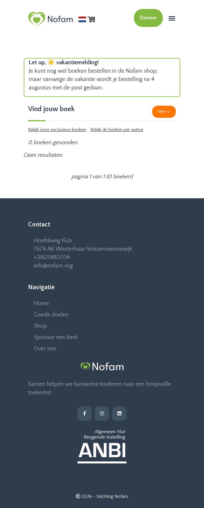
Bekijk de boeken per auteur (116, 129)
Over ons (45, 348)
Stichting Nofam (112, 496)
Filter (164, 111)
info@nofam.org (53, 266)
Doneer (148, 18)
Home (41, 303)
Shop (40, 326)
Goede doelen (51, 314)
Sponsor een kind (55, 337)
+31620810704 (52, 257)
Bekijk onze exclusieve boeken (57, 129)
